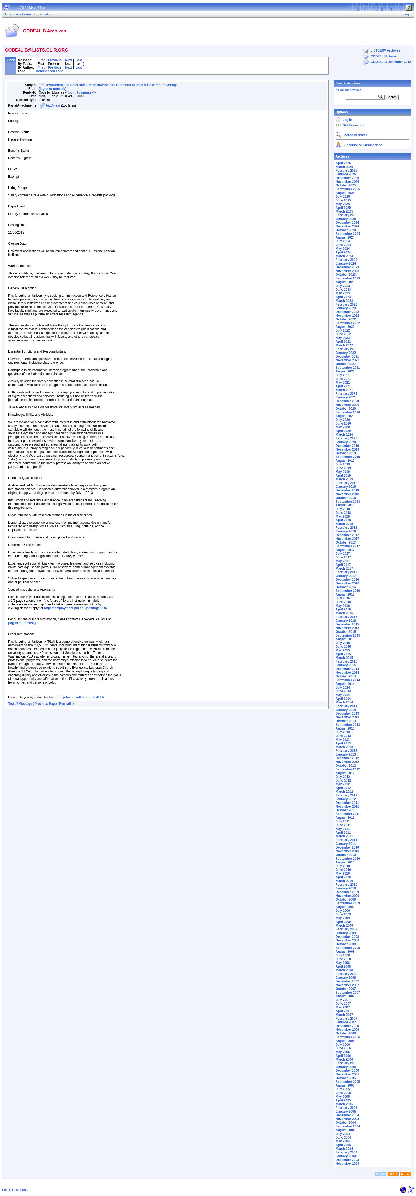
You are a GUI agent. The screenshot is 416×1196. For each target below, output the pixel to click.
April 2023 (343, 297)
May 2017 (343, 561)
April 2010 (343, 877)
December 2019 (347, 446)
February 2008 (346, 974)
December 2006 (347, 1026)
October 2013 (346, 721)
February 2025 (346, 215)
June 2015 (343, 646)
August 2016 (345, 594)
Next (68, 60)
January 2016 (346, 620)
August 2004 (345, 1130)
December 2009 (347, 892)
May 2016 (343, 606)
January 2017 (346, 576)
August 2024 (345, 237)
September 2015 (348, 635)
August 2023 (345, 282)
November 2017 (347, 539)
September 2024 (348, 234)
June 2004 (343, 1137)
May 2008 (343, 963)
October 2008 (346, 944)
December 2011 (347, 803)
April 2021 (343, 386)
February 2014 (346, 706)
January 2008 (346, 977)
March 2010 (344, 881)
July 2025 (343, 196)
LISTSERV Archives (385, 50)
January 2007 (346, 1022)
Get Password (353, 125)
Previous (55, 60)
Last (78, 60)
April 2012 (343, 788)
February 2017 (346, 572)
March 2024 (344, 256)
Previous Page (46, 704)
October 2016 (346, 587)
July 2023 (343, 286)
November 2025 (347, 182)
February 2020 (346, 438)
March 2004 (344, 1149)
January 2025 (346, 219)
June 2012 (343, 780)
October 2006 (346, 1033)
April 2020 (343, 431)
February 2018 (346, 527)
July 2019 (343, 464)
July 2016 (343, 598)
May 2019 (343, 472)
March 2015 (344, 658)
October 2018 (346, 498)
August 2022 (345, 327)
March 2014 (344, 702)
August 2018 (345, 505)
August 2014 (345, 684)
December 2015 (347, 624)
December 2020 (347, 401)
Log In (347, 120)
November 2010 (347, 851)
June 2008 (343, 959)
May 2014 (343, 695)
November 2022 (347, 315)
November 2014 (347, 673)
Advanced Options (348, 89)
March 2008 (344, 970)
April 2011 (343, 832)
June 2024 (343, 245)
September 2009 (348, 903)
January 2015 (346, 665)
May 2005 (343, 1097)
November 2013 (347, 717)
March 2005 (344, 1104)
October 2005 (346, 1078)
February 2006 (346, 1063)
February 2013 (346, 751)
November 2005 (347, 1074)
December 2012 (347, 758)
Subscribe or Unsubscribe (362, 145)
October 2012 (346, 765)
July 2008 (343, 955)
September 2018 (348, 501)
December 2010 (347, 847)
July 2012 (343, 777)
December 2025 (347, 178)
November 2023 (347, 271)
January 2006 (346, 1067)
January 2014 (346, 710)
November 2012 (347, 762)
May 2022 (343, 338)
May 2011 (343, 829)
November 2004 (347, 1119)
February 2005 (346, 1108)
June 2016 (343, 602)
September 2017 (348, 546)
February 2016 (346, 617)
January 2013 (346, 754)
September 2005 (348, 1082)
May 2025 (343, 204)
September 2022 (348, 323)
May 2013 (343, 739)
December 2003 (347, 1160)
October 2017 (346, 542)
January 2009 (346, 933)
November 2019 (347, 449)
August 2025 (345, 193)
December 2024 (347, 222)
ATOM (380, 1174)
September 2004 (348, 1126)
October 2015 (346, 632)
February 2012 (346, 795)
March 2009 (344, 925)
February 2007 (346, 1018)
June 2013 (343, 736)
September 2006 (348, 1037)
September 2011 (348, 814)
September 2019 (348, 457)
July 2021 (343, 375)
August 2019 (345, 461)
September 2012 (348, 769)
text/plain (53, 105)
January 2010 (346, 888)
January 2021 (346, 397)
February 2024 (346, 260)
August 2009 (345, 907)
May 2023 (343, 293)
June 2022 (343, 334)
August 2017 (345, 550)
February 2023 (346, 304)
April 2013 (343, 743)
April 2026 (343, 163)
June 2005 (343, 1093)
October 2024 (346, 230)
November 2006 (347, 1030)
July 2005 (343, 1089)
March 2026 (344, 167)
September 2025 (348, 189)
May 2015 (343, 650)
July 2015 (343, 643)
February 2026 (346, 170)
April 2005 (343, 1100)
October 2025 (346, 185)
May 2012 (343, 784)
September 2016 (348, 591)
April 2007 (343, 1011)
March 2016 (344, 613)
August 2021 (345, 371)
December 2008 (347, 937)
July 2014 (343, 687)
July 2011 (343, 821)
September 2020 (348, 412)
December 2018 (347, 490)
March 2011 (344, 836)
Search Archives (348, 83)
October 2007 (346, 989)
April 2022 (343, 341)
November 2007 (347, 985)
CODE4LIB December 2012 (391, 62)
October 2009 (346, 899)
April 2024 (343, 252)
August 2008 (345, 951)
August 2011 (345, 818)
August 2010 (345, 862)
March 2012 (344, 792)
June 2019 (343, 468)
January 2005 (346, 1111)
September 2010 (348, 858)
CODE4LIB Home (383, 56)
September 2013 (348, 725)
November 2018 (347, 494)
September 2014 (348, 680)
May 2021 (343, 382)
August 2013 (345, 728)
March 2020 (344, 434)
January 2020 (346, 442)
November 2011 (347, 806)
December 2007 (347, 981)
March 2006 (344, 1059)
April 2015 (343, 654)
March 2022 (344, 345)
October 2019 (346, 453)
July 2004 (343, 1134)
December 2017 (347, 535)
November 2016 (347, 583)
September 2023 (348, 278)
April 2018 (343, 520)
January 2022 (346, 353)
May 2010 (343, 873)
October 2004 (346, 1123)
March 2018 (344, 524)
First (41, 60)
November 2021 (347, 360)
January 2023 (346, 308)
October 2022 (346, 319)
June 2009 (343, 914)
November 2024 (347, 226)
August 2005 (345, 1085)
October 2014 (346, 676)
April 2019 (343, 475)
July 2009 (343, 911)
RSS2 (405, 1174)
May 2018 (343, 516)
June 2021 (343, 379)
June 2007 (343, 1004)
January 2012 (346, 799)
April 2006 (343, 1056)
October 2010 (346, 855)
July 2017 (343, 553)
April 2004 (343, 1145)
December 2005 (347, 1070)
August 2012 (345, 773)
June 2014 (343, 691)
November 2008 (347, 940)
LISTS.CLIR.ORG (15, 1190)
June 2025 (343, 200)
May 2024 (343, 249)
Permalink (66, 704)
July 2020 (343, 420)
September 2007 (348, 992)
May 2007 (343, 1007)
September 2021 (348, 368)
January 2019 (346, 487)
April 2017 (343, 565)
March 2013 (344, 747)
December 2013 (347, 713)
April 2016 (343, 609)
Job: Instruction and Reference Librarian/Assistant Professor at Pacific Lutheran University (108, 85)
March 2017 (344, 568)
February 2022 (346, 349)
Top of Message (20, 704)
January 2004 (346, 1156)
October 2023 (346, 275)
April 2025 (343, 208)
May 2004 (343, 1141)
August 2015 (345, 639)
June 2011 (343, 825)
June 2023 (343, 289)
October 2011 (346, 810)
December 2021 (347, 356)
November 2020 (347, 405)
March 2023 (344, 301)
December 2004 (347, 1115)
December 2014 (347, 669)
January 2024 (346, 263)
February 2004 (346, 1152)
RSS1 (393, 1174)
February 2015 (346, 661)
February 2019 (346, 483)
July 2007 (343, 1000)
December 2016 (347, 580)
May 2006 (343, 1052)
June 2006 (343, 1048)
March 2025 (344, 211)
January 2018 (346, 531)
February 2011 (346, 840)
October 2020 (346, 408)
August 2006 (345, 1041)
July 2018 (343, 509)
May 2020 (343, 427)
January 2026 (346, 174)
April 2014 (343, 699)
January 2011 (346, 844)
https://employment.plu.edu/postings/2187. (76, 608)
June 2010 (343, 870)
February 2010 (346, 885)
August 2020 (345, 416)
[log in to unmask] (52, 89)
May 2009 (343, 918)
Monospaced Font (49, 71)
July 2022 (343, 330)
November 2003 (347, 1163)
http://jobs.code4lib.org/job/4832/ (79, 697)
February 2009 (346, 929)
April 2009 (343, 922)
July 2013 (343, 732)
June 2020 (343, 423)
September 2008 (348, 948)
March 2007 (344, 1015)
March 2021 (344, 390)
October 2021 (346, 364)
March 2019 (344, 479)
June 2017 (343, 557)
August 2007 (345, 996)
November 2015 (347, 628)
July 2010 (343, 866)
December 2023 (347, 267)
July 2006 (343, 1044)
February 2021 (346, 394)
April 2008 (343, 966)
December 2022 (347, 312)
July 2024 (343, 241)
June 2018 (343, 513)
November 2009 (347, 896)
